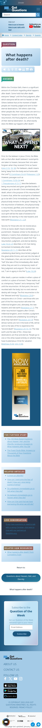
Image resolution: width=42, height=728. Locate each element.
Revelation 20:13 (25, 320)
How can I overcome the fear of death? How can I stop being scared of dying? (20, 482)
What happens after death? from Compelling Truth (20, 553)
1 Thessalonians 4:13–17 (11, 183)
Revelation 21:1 (27, 307)
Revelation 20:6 (26, 295)
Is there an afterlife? (15, 475)
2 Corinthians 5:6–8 (18, 174)
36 (14, 168)
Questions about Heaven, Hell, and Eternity (21, 577)
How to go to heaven (16, 24)
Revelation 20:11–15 (9, 250)
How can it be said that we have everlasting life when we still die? (20, 502)
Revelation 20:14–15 (22, 329)
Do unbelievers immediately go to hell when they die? (20, 489)
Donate (21, 2)
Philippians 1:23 (32, 174)
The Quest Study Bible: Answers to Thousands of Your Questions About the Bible (21, 453)
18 (12, 168)
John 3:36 (19, 344)
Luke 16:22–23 (7, 244)
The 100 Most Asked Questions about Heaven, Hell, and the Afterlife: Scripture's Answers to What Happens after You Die (19, 443)
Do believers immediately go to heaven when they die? (19, 496)
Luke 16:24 (31, 271)
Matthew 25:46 (8, 344)
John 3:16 (6, 168)
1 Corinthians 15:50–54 (10, 180)
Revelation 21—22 (18, 220)
